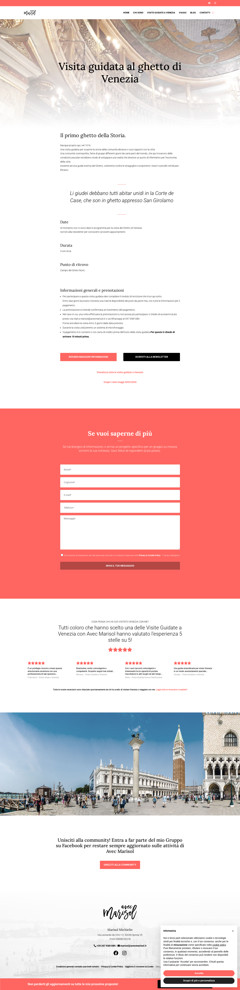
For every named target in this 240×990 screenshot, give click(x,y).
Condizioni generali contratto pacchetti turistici (77, 966)
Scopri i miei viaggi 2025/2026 (120, 382)
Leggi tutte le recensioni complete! (171, 689)
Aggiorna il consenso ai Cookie (139, 966)
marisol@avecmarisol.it (133, 945)
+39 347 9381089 (106, 945)
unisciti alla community (120, 864)
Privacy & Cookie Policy (149, 555)
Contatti (205, 12)
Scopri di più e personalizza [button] (199, 980)
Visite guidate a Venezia (161, 12)
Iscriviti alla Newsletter (23, 2)
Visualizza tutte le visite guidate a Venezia (120, 372)
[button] (233, 931)
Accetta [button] (199, 973)
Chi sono (138, 12)
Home (126, 12)
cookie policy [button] (219, 944)
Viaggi (182, 12)
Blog (193, 12)
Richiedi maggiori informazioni (88, 356)
